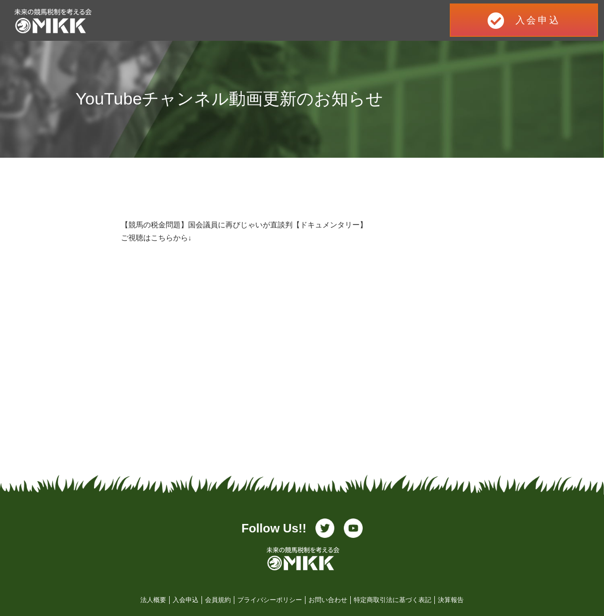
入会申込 (186, 600)
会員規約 (218, 600)
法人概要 (153, 600)
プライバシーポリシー (269, 600)
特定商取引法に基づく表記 (392, 600)
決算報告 (451, 600)
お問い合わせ (327, 600)
